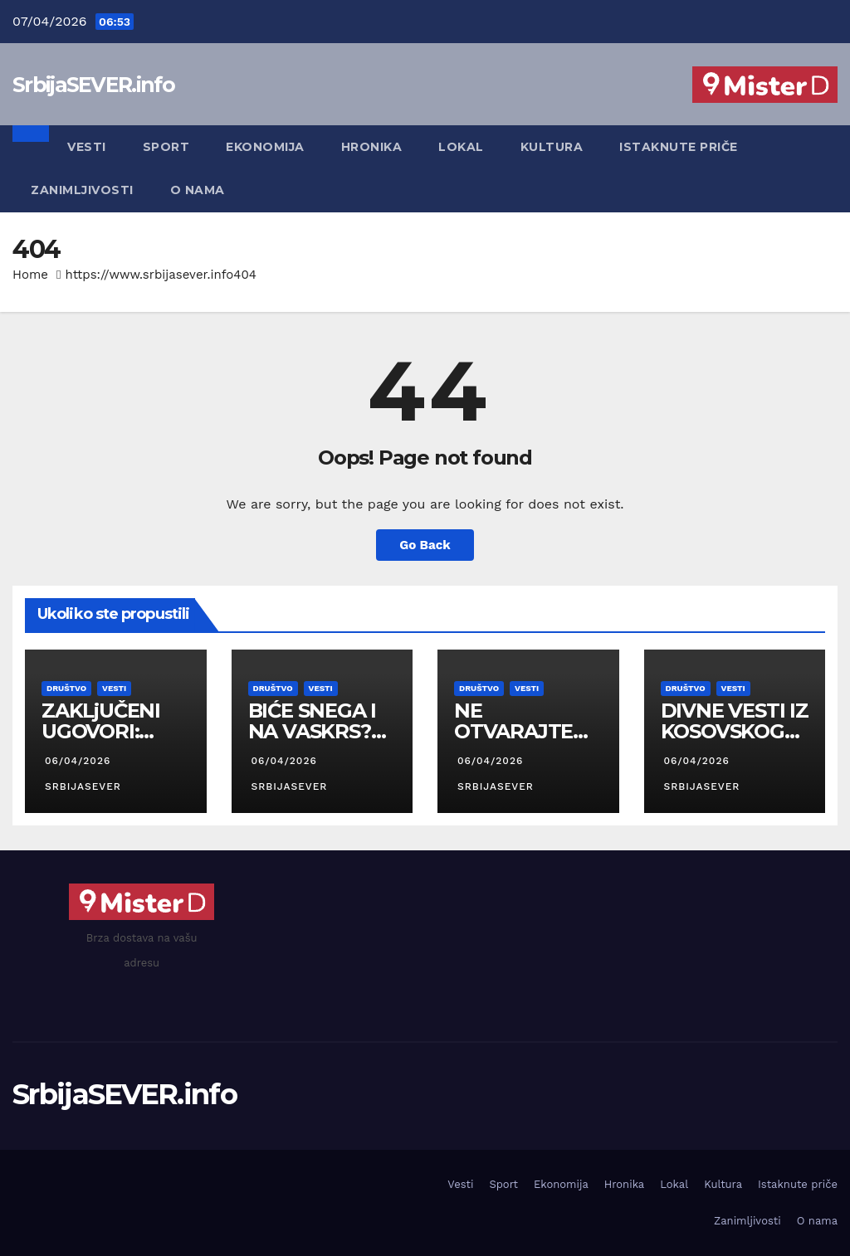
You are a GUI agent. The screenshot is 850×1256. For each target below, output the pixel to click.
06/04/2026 (77, 761)
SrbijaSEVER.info (93, 84)
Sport (166, 146)
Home (30, 274)
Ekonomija (265, 146)
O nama (197, 190)
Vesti (86, 146)
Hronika (372, 146)
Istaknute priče (678, 146)
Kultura (552, 146)
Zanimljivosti (82, 190)
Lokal (461, 146)
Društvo (66, 688)
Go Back (425, 545)
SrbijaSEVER (81, 786)
